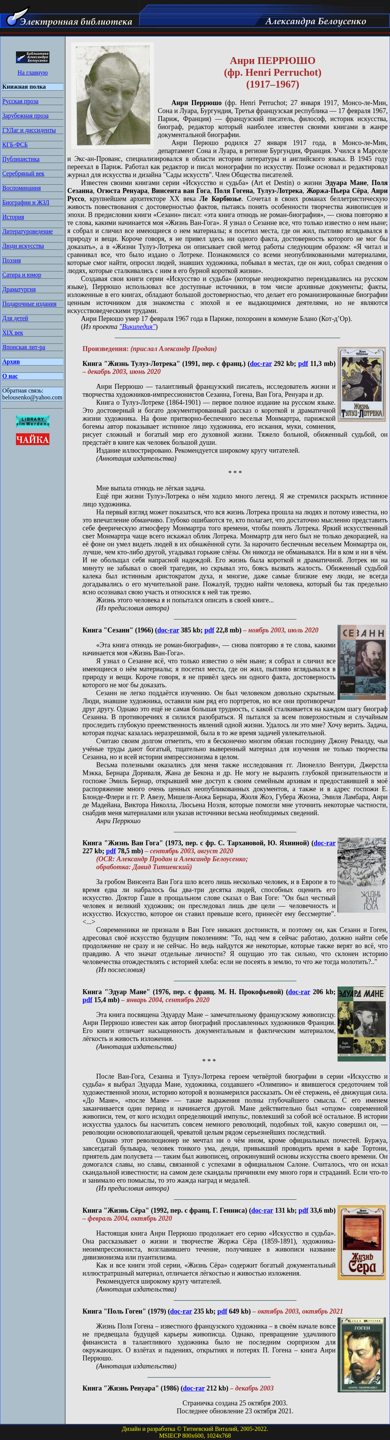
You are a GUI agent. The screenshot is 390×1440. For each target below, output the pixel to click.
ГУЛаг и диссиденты (29, 130)
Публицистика (21, 159)
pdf (303, 363)
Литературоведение (27, 231)
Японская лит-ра (23, 347)
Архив (11, 361)
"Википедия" (137, 326)
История (13, 217)
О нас (10, 376)
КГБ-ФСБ (15, 144)
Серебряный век (23, 173)
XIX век (12, 332)
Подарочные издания (29, 303)
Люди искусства (23, 246)
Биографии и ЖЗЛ (25, 202)
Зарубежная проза (25, 115)
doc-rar (261, 363)
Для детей (15, 318)
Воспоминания (21, 188)
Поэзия (11, 260)
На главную (32, 72)
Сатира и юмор (21, 274)
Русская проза (20, 101)
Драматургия (19, 289)
